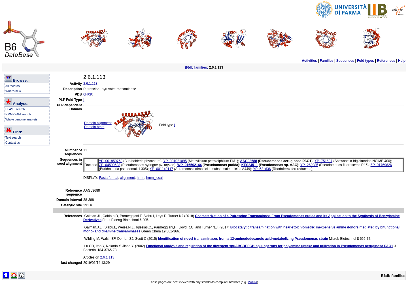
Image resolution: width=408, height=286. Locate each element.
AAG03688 (248, 161)
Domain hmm (94, 127)
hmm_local (154, 178)
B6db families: (196, 67)
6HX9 (87, 94)
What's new (13, 91)
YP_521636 (262, 169)
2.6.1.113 (90, 84)
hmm (140, 178)
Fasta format (108, 178)
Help (401, 61)
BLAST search (15, 109)
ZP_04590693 (109, 165)
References (386, 61)
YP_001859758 (110, 161)
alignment (127, 178)
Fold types (365, 61)
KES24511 (249, 165)
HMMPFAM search (18, 114)
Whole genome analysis (21, 119)
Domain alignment (98, 123)
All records (12, 86)
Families (326, 61)
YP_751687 (323, 161)
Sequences (345, 61)
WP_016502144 (189, 165)
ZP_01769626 (381, 165)
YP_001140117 (161, 169)
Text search (13, 137)
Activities (309, 61)
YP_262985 (309, 165)
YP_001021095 (175, 161)
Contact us (12, 142)
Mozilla (252, 282)
